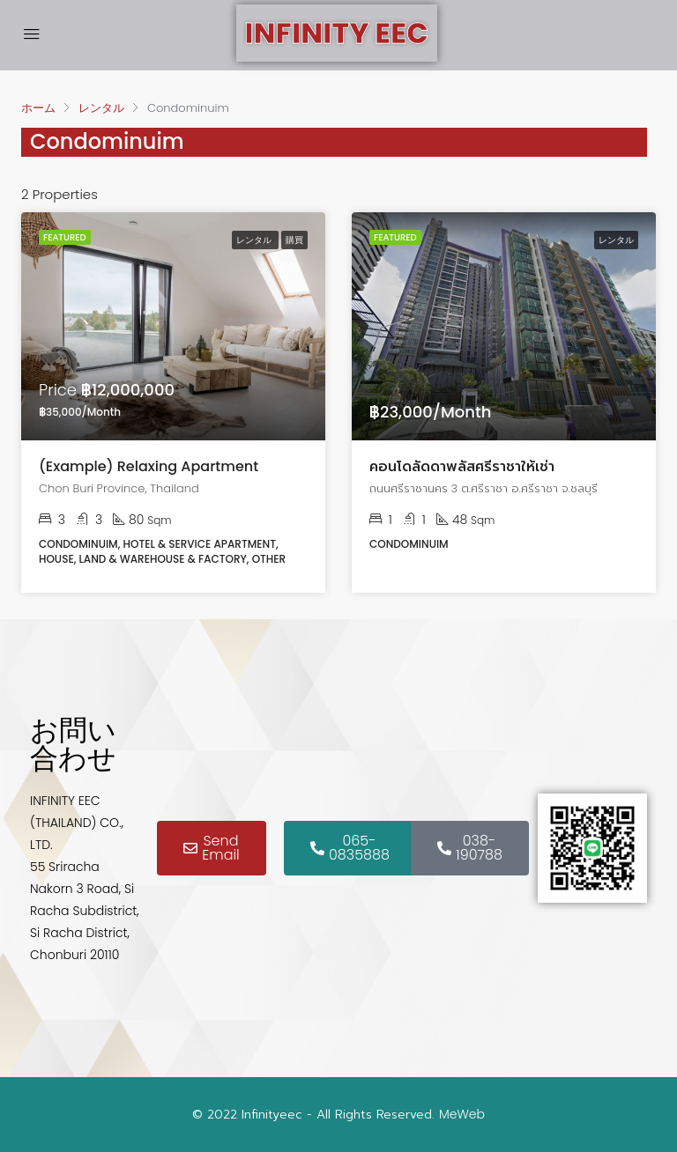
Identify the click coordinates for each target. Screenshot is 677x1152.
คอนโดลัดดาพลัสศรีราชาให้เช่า (461, 466)
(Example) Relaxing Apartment (148, 466)
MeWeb (462, 1114)
